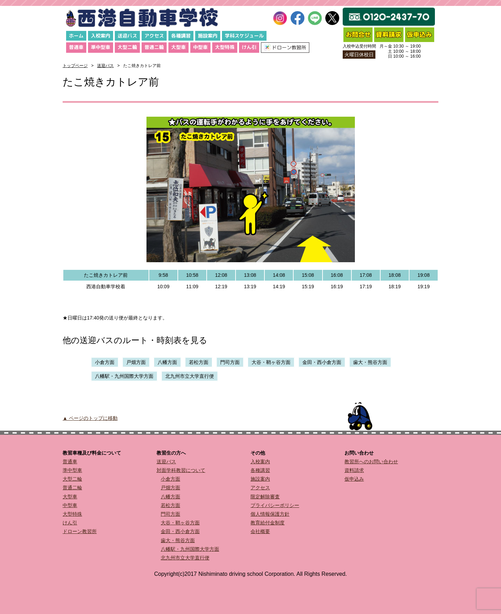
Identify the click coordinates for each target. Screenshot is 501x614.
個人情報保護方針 (269, 514)
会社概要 (260, 531)
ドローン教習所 (80, 531)
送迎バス (127, 35)
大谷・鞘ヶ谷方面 (271, 362)
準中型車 (100, 47)
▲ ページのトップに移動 (90, 418)
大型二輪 (127, 47)
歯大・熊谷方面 (370, 362)
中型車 (200, 47)
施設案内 (207, 35)
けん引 (249, 47)
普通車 (76, 47)
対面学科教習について (181, 470)
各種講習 (181, 35)
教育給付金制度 (267, 522)
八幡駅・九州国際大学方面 (124, 376)
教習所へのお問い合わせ (371, 461)
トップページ (75, 65)
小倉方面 (104, 362)
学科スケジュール (244, 35)
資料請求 (354, 470)
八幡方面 (167, 362)
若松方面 (198, 362)
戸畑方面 (136, 362)
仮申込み (354, 479)
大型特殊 (224, 47)
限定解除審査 (265, 496)
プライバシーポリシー (274, 505)
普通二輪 (154, 47)
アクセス (154, 35)
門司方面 (230, 362)
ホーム (76, 35)
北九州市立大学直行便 (189, 376)
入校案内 (100, 35)
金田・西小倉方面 (321, 362)
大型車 (178, 47)
